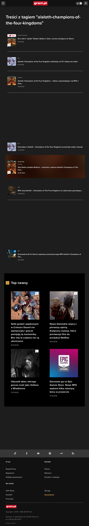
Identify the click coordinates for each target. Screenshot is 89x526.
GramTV (9, 495)
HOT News (10, 490)
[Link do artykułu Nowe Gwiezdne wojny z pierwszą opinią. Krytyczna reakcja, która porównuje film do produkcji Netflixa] (63, 317)
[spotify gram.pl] (50, 453)
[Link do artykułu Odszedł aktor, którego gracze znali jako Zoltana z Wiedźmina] (25, 371)
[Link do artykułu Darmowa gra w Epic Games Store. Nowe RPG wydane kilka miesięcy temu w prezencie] (63, 373)
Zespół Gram (11, 469)
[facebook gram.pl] (27, 453)
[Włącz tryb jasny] (79, 3)
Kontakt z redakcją (51, 477)
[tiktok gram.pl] (15, 453)
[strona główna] (40, 3)
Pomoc (47, 469)
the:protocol (49, 495)
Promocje (9, 499)
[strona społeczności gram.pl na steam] (62, 453)
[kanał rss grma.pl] (73, 453)
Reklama (47, 473)
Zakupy (47, 490)
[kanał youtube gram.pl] (38, 453)
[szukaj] (3, 3)
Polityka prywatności (14, 477)
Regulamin (10, 473)
